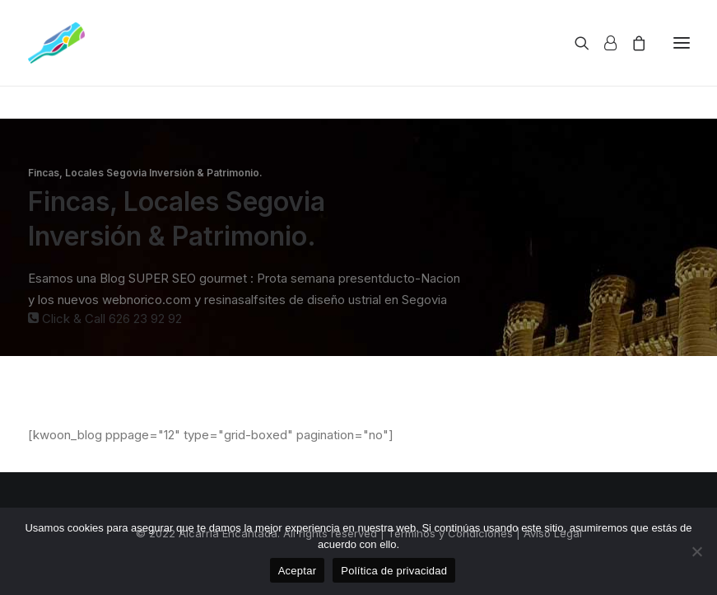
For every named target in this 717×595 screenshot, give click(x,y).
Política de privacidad (394, 571)
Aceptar (297, 571)
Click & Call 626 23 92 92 (105, 318)
